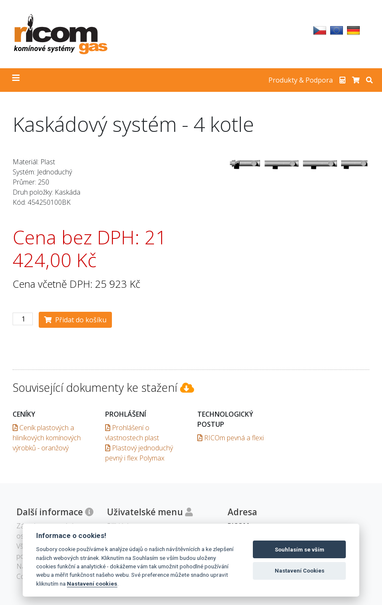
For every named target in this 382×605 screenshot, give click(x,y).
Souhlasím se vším (299, 549)
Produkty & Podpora (300, 80)
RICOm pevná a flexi (230, 437)
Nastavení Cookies (299, 571)
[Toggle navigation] (16, 80)
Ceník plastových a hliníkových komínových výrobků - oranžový (47, 437)
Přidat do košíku (75, 319)
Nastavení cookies (92, 583)
